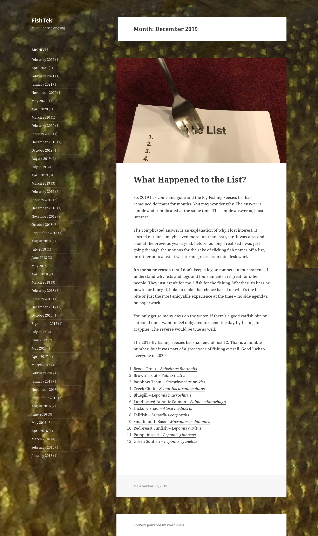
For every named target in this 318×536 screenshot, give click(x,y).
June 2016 (39, 414)
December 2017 (44, 307)
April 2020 (40, 109)
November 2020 (44, 92)
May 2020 (39, 101)
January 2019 (42, 200)
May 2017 (39, 348)
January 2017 (42, 381)
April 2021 (40, 68)
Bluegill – (162, 395)
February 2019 (43, 191)
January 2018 (42, 299)
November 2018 (44, 216)
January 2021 (42, 84)
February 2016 (43, 447)
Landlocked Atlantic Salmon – (180, 401)
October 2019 (42, 150)
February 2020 (43, 125)
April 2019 (40, 175)
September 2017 (44, 323)
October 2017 (42, 315)
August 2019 (41, 158)
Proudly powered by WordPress (159, 525)
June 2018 (39, 257)
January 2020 (42, 134)
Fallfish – (161, 415)
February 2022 (43, 59)
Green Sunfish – (165, 441)
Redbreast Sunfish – (167, 428)
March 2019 (41, 183)
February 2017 (43, 373)
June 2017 (39, 340)
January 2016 (42, 455)
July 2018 (39, 249)
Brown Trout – (159, 375)
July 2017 (39, 332)
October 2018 (42, 224)
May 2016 (39, 422)
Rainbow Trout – (169, 382)
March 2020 (41, 117)
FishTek (42, 20)
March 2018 (41, 282)
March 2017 (41, 365)
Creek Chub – (169, 388)
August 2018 (41, 241)
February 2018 (43, 290)
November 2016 (44, 389)
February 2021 (43, 76)
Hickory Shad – (163, 408)
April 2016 (40, 431)
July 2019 (39, 167)
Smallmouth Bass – (172, 421)
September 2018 (44, 233)
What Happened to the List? (190, 179)
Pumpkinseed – (165, 434)
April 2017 (40, 356)
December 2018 (44, 208)
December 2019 (44, 142)
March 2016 (41, 439)
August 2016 (41, 406)
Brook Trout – (165, 368)
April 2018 (40, 274)
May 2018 (39, 266)
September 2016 (44, 398)
